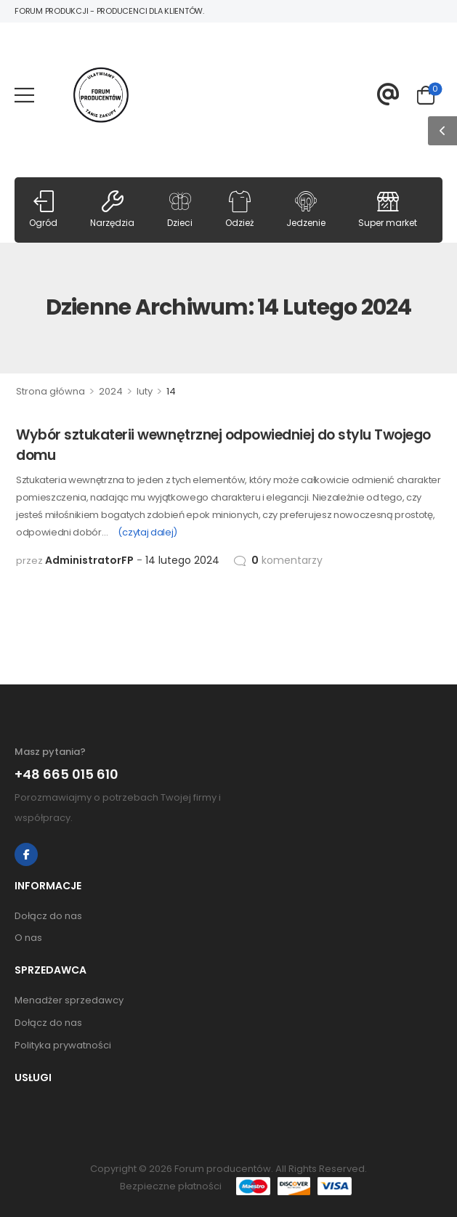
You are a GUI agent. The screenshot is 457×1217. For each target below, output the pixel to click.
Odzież (239, 209)
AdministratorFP (89, 560)
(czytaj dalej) (147, 532)
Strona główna (50, 391)
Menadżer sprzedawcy (69, 1000)
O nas (28, 938)
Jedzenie (305, 209)
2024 (111, 391)
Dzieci (180, 209)
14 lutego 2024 (182, 560)
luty (145, 391)
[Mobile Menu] (24, 95)
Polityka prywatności (63, 1045)
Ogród (43, 209)
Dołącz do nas (48, 916)
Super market (387, 209)
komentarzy (287, 560)
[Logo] (101, 95)
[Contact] (388, 95)
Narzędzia (112, 209)
